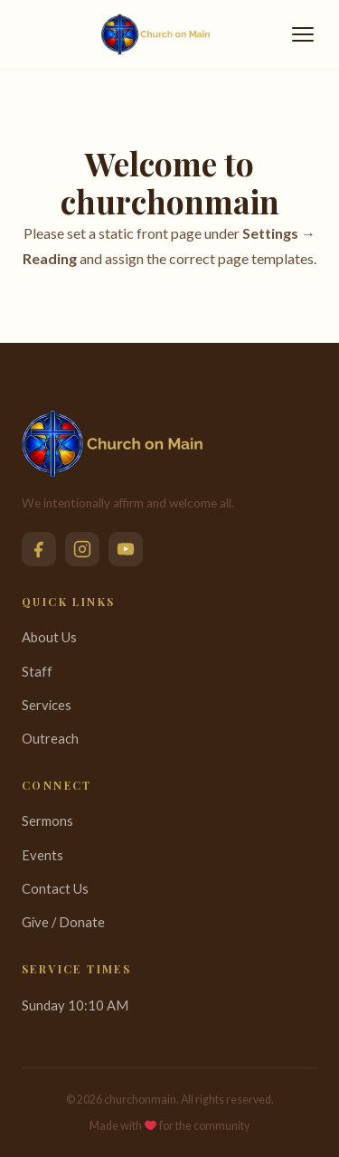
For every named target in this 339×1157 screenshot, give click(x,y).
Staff (37, 671)
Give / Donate (63, 922)
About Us (49, 637)
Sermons (47, 820)
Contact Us (55, 888)
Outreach (50, 738)
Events (42, 855)
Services (46, 705)
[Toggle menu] (302, 34)
